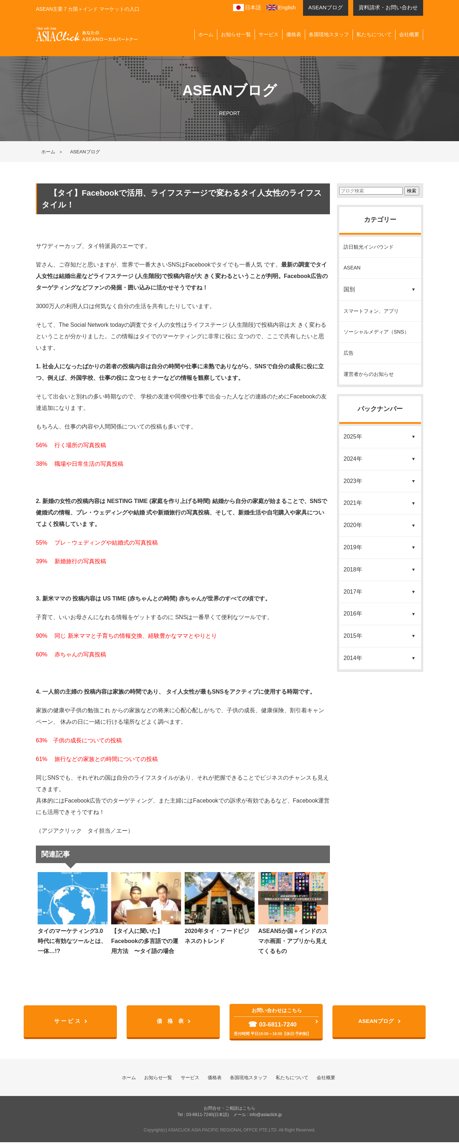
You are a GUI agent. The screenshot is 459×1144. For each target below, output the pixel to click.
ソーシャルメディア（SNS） (376, 332)
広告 (349, 353)
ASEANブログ (377, 1022)
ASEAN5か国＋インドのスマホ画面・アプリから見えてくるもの (293, 913)
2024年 (353, 459)
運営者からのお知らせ (369, 374)
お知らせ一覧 (236, 34)
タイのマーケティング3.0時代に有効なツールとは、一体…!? (73, 913)
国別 (349, 289)
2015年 (353, 636)
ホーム (205, 34)
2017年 (353, 592)
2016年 (353, 614)
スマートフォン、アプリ (371, 311)
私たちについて (374, 34)
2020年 (353, 525)
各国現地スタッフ (329, 34)
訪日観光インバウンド (369, 247)
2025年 (353, 437)
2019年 (353, 547)
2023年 (353, 481)
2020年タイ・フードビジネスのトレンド (220, 908)
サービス (269, 34)
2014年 (353, 658)
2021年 (353, 503)
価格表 (293, 34)
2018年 (353, 569)
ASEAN (352, 268)
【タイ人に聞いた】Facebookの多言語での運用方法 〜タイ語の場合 (146, 913)
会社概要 (409, 34)
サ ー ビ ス (68, 1022)
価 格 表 (171, 1022)
